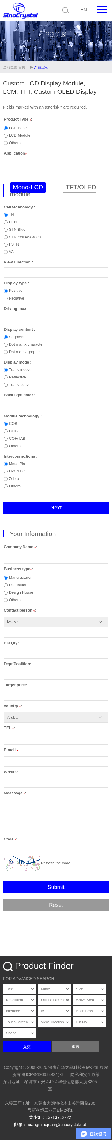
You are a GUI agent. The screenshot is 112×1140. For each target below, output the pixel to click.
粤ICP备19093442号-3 (42, 1074)
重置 (75, 1046)
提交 (27, 1046)
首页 (22, 67)
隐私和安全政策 (85, 1074)
